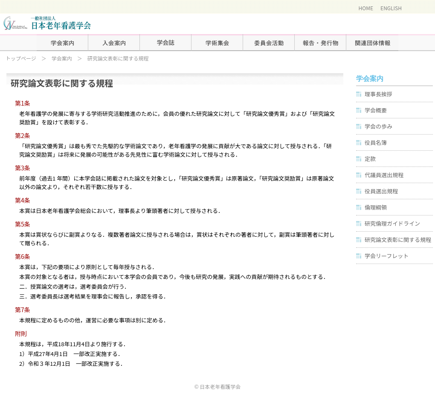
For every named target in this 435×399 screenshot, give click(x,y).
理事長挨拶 (378, 94)
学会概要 (376, 110)
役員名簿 (376, 142)
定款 (370, 159)
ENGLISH (391, 7)
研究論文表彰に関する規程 (398, 239)
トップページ (21, 58)
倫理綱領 (376, 207)
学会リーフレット (387, 256)
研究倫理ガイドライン (392, 223)
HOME (366, 7)
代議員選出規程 (384, 175)
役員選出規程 (381, 191)
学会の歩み (378, 126)
